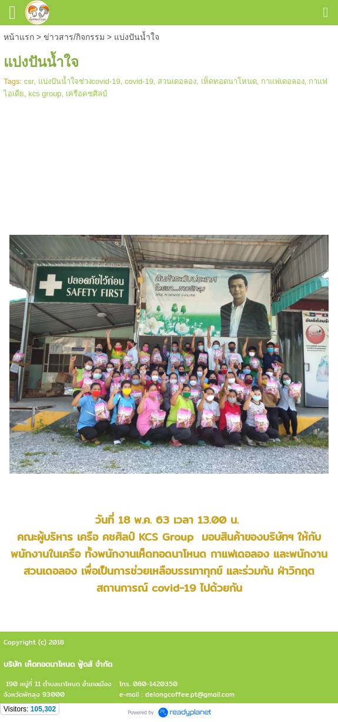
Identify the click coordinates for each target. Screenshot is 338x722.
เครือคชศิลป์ (86, 93)
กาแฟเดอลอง (282, 81)
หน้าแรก (19, 37)
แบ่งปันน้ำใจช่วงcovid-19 (79, 81)
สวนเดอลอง (177, 81)
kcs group (44, 93)
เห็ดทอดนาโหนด (229, 81)
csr (29, 81)
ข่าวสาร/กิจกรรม (74, 37)
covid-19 (139, 81)
